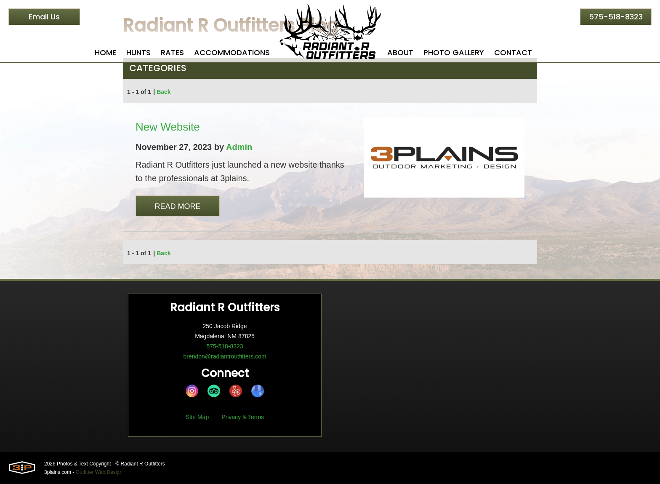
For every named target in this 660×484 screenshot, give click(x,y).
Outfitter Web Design (99, 472)
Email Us (44, 16)
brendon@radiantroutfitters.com (224, 356)
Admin (239, 147)
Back (163, 91)
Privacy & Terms (242, 417)
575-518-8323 (616, 16)
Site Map (197, 417)
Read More (177, 206)
